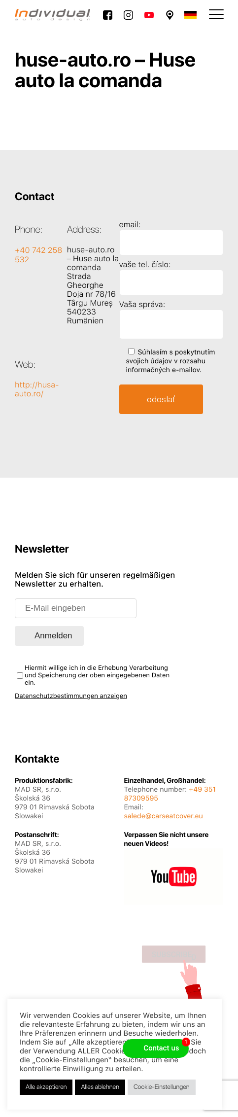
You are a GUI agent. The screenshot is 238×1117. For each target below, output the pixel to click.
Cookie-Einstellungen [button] (162, 1087)
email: (130, 224)
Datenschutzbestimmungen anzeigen (71, 696)
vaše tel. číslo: (145, 264)
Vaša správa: (142, 304)
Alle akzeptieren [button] (46, 1087)
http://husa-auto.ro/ (37, 389)
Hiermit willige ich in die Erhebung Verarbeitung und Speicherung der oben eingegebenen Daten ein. (97, 675)
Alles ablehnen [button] (100, 1087)
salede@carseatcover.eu (163, 816)
